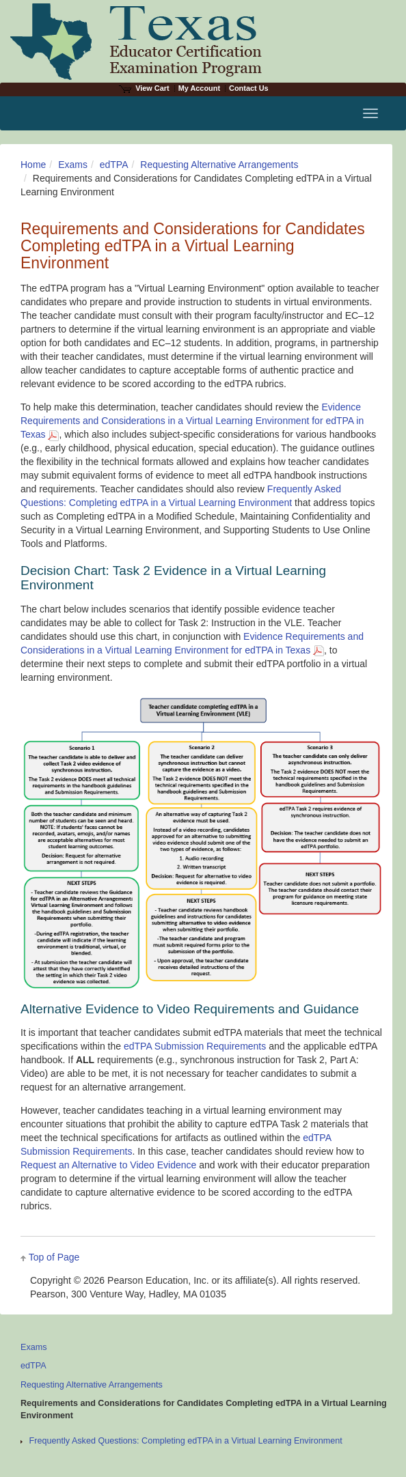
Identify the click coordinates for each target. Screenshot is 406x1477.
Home (33, 164)
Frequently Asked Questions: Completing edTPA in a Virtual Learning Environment (185, 1441)
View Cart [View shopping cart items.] (144, 88)
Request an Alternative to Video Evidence (108, 1164)
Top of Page (54, 1257)
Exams (72, 164)
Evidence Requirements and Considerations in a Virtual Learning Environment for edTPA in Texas (192, 421)
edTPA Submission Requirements (195, 1046)
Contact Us (249, 88)
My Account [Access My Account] (199, 88)
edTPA (114, 164)
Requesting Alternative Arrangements (219, 164)
